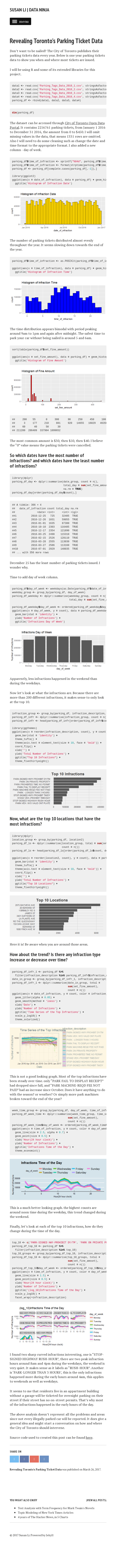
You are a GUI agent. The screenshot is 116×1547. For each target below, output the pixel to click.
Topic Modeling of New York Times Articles (45, 1512)
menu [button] (20, 21)
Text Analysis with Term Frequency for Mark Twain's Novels (56, 1508)
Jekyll (50, 1535)
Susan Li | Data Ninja (29, 10)
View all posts (96, 1500)
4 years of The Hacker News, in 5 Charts (43, 1517)
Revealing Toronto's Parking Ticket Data (56, 40)
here (89, 1437)
